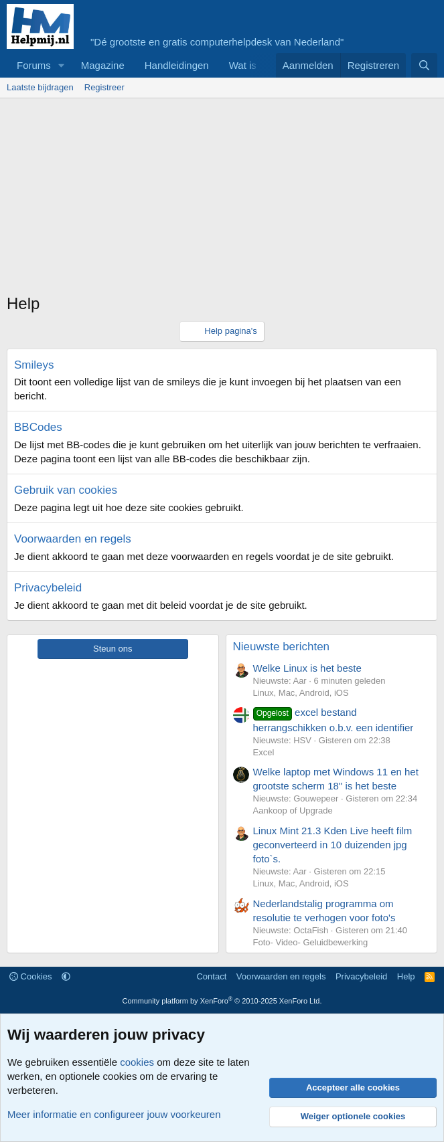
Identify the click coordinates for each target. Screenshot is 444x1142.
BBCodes (38, 427)
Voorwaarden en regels (72, 539)
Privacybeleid (48, 587)
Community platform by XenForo (222, 1001)
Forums (34, 65)
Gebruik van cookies (65, 490)
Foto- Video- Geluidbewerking (310, 942)
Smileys (34, 365)
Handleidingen (177, 65)
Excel (264, 752)
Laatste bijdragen (40, 87)
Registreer (104, 87)
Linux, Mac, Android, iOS (301, 693)
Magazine (103, 65)
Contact (211, 976)
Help (406, 976)
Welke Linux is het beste (307, 668)
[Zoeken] (424, 65)
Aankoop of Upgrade (293, 810)
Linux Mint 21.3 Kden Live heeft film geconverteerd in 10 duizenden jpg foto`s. (333, 844)
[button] (61, 65)
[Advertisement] (225, 198)
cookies (137, 1062)
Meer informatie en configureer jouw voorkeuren (114, 1114)
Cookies (30, 976)
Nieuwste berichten (281, 646)
